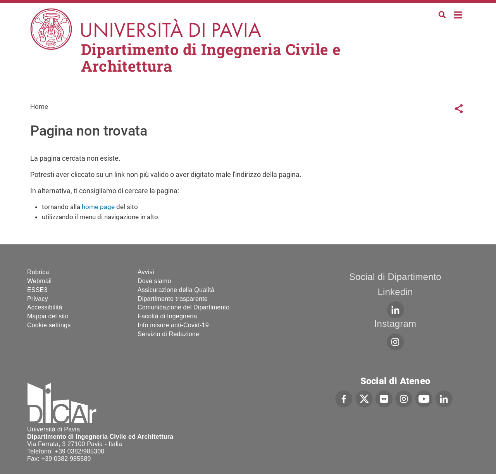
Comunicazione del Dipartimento (183, 307)
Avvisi (146, 272)
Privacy (37, 298)
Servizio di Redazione (168, 334)
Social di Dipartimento (395, 276)
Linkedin (395, 292)
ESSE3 (37, 290)
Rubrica (38, 272)
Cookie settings (49, 325)
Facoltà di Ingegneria (167, 316)
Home (458, 14)
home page (98, 207)
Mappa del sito (48, 316)
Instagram (395, 323)
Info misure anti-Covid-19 (173, 325)
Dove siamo (154, 281)
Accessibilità (44, 307)
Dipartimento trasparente (173, 298)
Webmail (39, 281)
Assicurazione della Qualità (176, 290)
